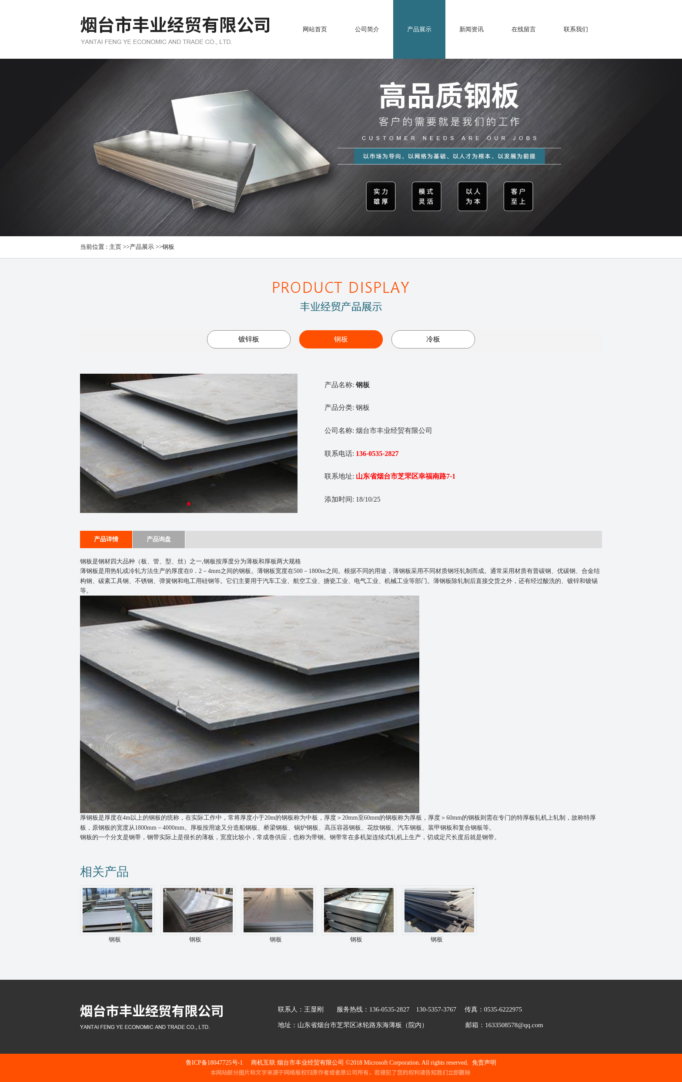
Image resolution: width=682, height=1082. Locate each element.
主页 (115, 247)
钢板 (168, 247)
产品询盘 (159, 539)
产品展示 (142, 247)
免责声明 (484, 1062)
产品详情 (106, 539)
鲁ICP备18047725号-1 (214, 1062)
